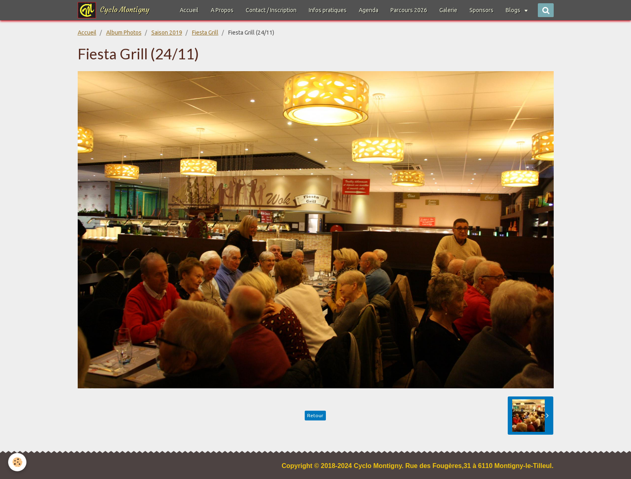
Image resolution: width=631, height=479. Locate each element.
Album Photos (124, 32)
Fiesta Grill (205, 32)
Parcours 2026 (409, 10)
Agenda (368, 10)
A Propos (222, 10)
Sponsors (481, 10)
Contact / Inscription (271, 10)
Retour (315, 415)
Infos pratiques (328, 10)
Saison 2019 (166, 32)
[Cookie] (17, 462)
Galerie (448, 10)
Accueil (189, 10)
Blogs (514, 10)
